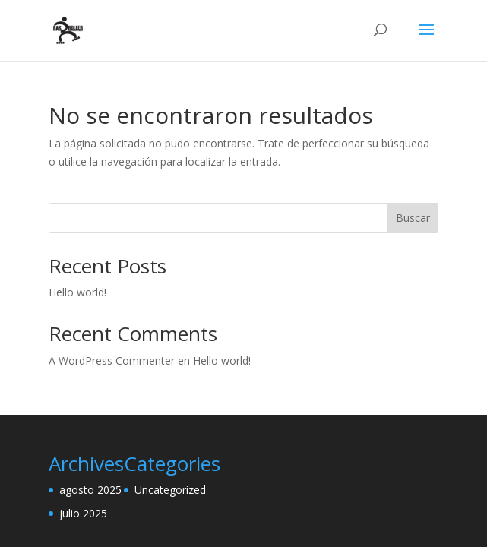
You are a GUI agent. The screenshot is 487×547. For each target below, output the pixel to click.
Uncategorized (170, 489)
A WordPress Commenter (112, 360)
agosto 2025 (90, 489)
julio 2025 (83, 513)
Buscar (413, 217)
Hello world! (77, 292)
